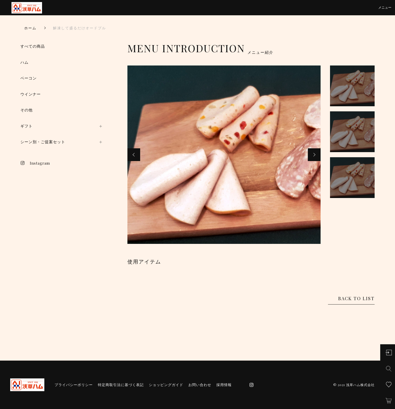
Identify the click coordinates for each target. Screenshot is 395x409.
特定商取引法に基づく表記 (121, 385)
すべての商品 (32, 46)
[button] (133, 154)
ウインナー (30, 94)
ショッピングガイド (166, 385)
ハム (24, 62)
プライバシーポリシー (74, 385)
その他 (26, 110)
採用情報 (224, 385)
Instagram (35, 163)
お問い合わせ (199, 385)
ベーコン (28, 78)
